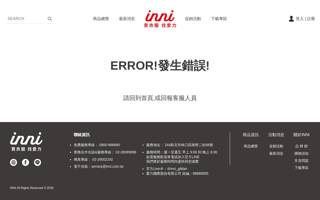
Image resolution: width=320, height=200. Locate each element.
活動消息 (276, 135)
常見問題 (301, 161)
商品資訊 (251, 135)
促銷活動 (193, 19)
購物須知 (301, 153)
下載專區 (219, 19)
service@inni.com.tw (107, 166)
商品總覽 (101, 19)
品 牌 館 (301, 146)
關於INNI (302, 135)
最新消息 (127, 19)
